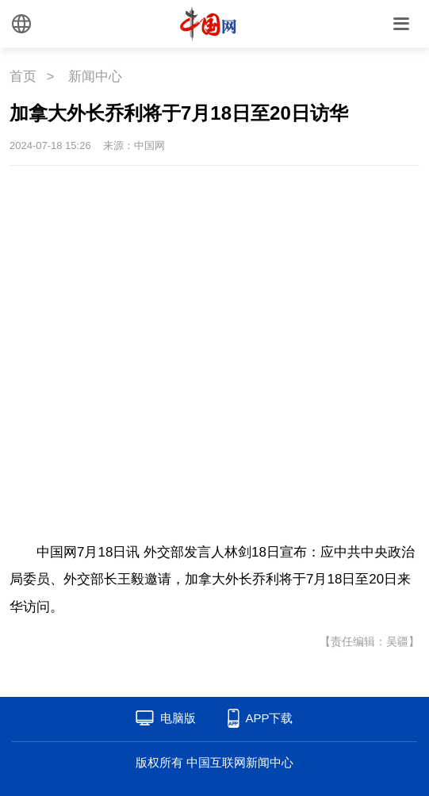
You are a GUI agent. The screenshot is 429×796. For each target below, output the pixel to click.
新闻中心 (95, 76)
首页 (23, 76)
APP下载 (269, 718)
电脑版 (178, 718)
